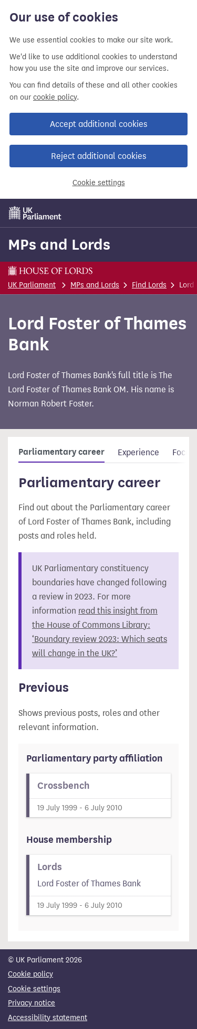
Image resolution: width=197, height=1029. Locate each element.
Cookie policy (30, 974)
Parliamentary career (61, 452)
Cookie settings (98, 182)
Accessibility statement (47, 1017)
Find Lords (149, 285)
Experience (138, 452)
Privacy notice (31, 1003)
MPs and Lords (59, 244)
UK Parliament (32, 285)
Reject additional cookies (98, 156)
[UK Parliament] (35, 212)
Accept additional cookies (98, 124)
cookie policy (55, 97)
